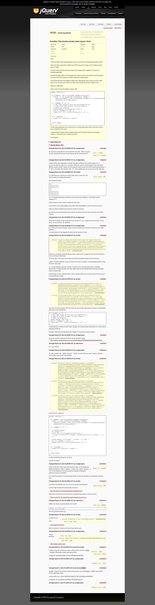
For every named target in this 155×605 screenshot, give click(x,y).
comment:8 (103, 335)
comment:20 (102, 582)
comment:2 (103, 160)
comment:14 (102, 500)
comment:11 (102, 358)
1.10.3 (93, 46)
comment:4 (103, 217)
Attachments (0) (55, 142)
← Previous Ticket (107, 28)
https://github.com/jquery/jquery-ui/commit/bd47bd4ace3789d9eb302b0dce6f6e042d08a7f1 (75, 340)
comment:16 (102, 531)
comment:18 (102, 558)
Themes (103, 13)
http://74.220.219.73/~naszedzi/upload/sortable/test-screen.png (67, 497)
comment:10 (102, 350)
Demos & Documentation (91, 13)
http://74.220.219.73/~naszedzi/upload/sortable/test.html (65, 491)
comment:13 (102, 481)
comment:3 (103, 172)
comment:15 (102, 514)
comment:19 (102, 568)
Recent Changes (118, 24)
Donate (116, 7)
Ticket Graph (100, 24)
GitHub (68, 2)
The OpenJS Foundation (55, 597)
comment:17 (102, 547)
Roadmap (109, 24)
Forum (100, 7)
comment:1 (103, 148)
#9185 (53, 32)
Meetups (93, 7)
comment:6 (103, 235)
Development (112, 13)
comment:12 (102, 463)
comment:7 (103, 279)
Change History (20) (56, 145)
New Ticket (83, 24)
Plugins (83, 7)
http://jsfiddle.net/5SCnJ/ (56, 525)
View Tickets (91, 24)
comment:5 (103, 225)
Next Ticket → (118, 28)
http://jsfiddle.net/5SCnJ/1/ (57, 544)
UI (88, 7)
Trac (102, 2)
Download (78, 13)
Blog (105, 7)
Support (120, 13)
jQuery (77, 7)
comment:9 (103, 343)
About (110, 7)
